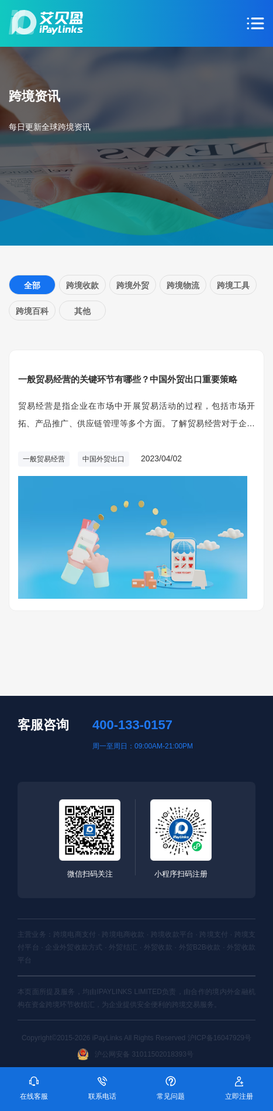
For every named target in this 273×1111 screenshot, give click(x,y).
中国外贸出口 (103, 459)
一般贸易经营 (44, 459)
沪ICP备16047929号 (219, 1038)
